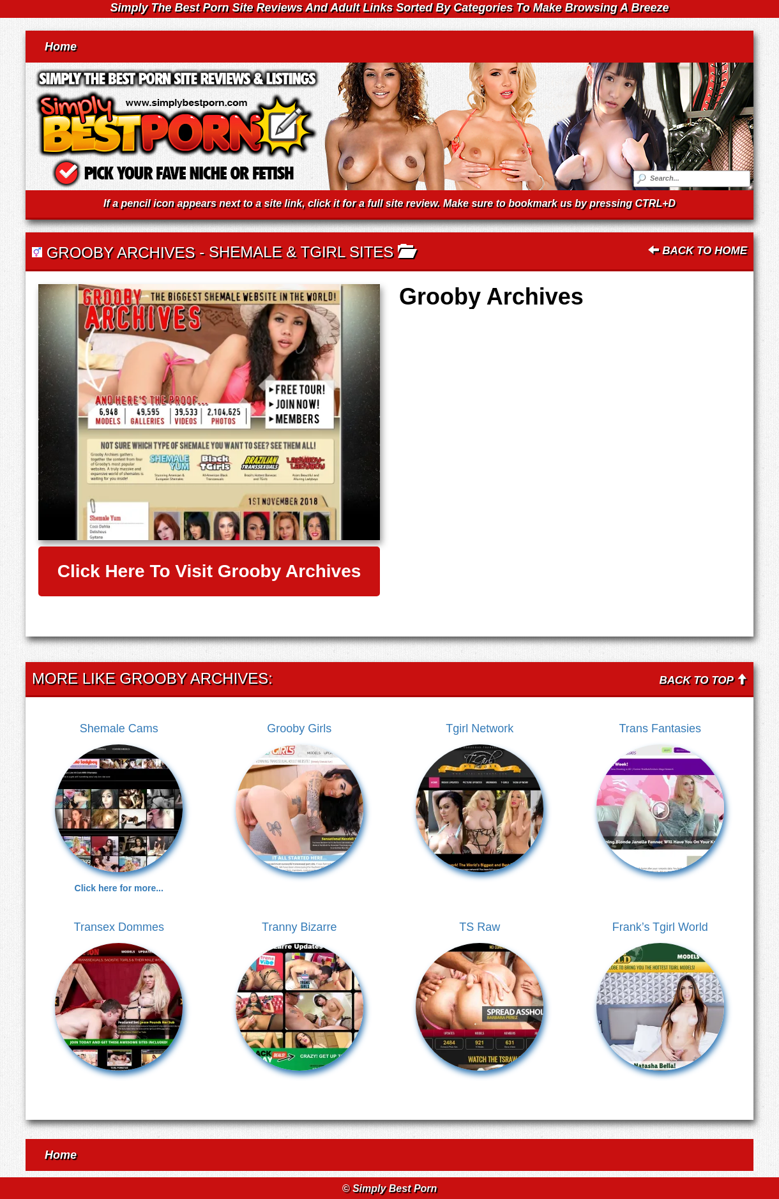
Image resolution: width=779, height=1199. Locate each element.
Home (61, 46)
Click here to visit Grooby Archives (209, 571)
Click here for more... (119, 888)
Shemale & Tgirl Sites (301, 251)
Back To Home (697, 251)
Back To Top (703, 680)
